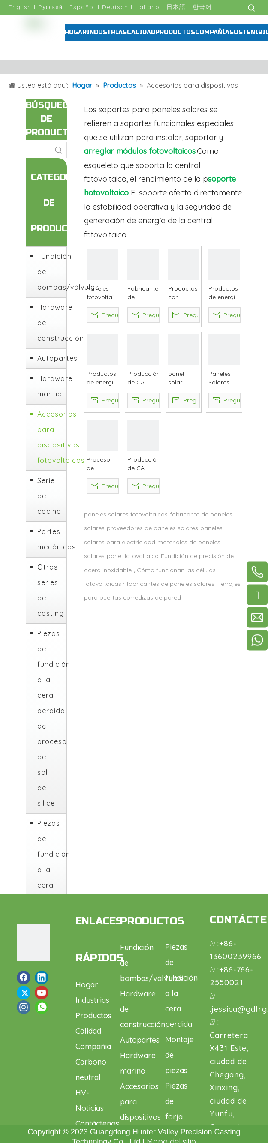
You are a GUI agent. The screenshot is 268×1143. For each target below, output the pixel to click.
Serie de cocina (49, 496)
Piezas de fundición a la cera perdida (49, 862)
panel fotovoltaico (133, 556)
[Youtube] (41, 992)
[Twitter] (23, 992)
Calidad (88, 1031)
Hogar (86, 985)
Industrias (92, 1000)
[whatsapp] (41, 1007)
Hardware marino (49, 386)
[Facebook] (23, 977)
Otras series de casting (49, 590)
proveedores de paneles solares (152, 528)
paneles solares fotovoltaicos (126, 514)
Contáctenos (97, 1123)
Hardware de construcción (49, 322)
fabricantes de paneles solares (170, 584)
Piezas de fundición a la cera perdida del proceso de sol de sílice (49, 718)
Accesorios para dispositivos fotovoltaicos (49, 437)
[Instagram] (23, 1007)
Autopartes (49, 358)
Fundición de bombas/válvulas (49, 271)
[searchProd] (38, 150)
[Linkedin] (41, 977)
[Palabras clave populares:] (251, 7)
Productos (93, 1015)
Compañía (93, 1046)
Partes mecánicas (49, 539)
